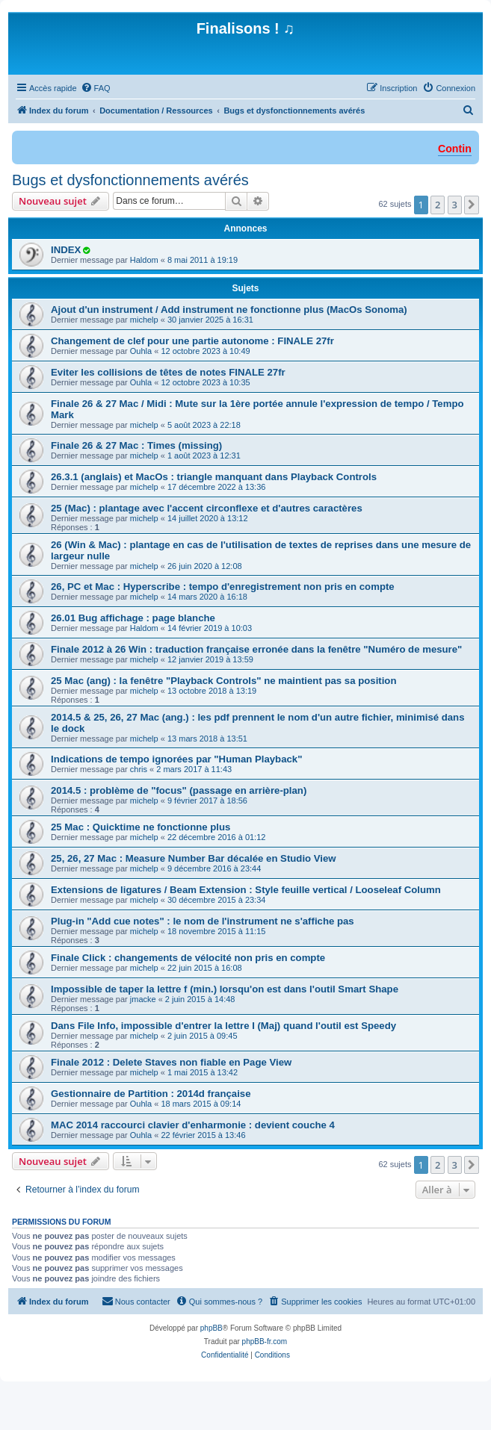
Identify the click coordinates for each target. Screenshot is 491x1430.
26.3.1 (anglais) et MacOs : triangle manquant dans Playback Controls (214, 476)
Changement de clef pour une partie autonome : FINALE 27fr (192, 340)
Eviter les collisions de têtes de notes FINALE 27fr (168, 372)
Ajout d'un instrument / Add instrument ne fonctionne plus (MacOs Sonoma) (229, 309)
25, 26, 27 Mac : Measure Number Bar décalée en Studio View (193, 858)
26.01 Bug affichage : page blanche (133, 618)
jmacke (143, 999)
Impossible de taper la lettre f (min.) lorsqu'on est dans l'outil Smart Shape (224, 989)
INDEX (66, 249)
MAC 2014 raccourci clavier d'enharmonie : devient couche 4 (193, 1125)
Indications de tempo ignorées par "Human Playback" (176, 759)
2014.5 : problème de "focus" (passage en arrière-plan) (178, 790)
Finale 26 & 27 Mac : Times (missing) (136, 445)
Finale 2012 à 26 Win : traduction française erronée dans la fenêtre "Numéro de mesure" (256, 649)
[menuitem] (96, 88)
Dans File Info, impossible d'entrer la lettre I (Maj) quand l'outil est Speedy (223, 1025)
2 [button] (437, 204)
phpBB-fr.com (265, 1341)
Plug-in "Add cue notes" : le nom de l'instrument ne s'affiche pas (202, 921)
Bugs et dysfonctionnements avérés (130, 180)
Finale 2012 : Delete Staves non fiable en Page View (171, 1062)
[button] (471, 205)
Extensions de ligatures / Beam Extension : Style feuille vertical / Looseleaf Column (246, 889)
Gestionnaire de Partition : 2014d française (151, 1093)
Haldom (144, 259)
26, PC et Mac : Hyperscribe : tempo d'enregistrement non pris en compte (223, 586)
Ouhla (141, 350)
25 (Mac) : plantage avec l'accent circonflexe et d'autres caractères (206, 508)
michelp (144, 319)
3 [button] (454, 204)
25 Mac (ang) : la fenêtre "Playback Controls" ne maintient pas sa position (223, 680)
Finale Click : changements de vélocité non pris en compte (188, 957)
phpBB (211, 1328)
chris (138, 769)
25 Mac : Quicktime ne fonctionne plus (140, 827)
